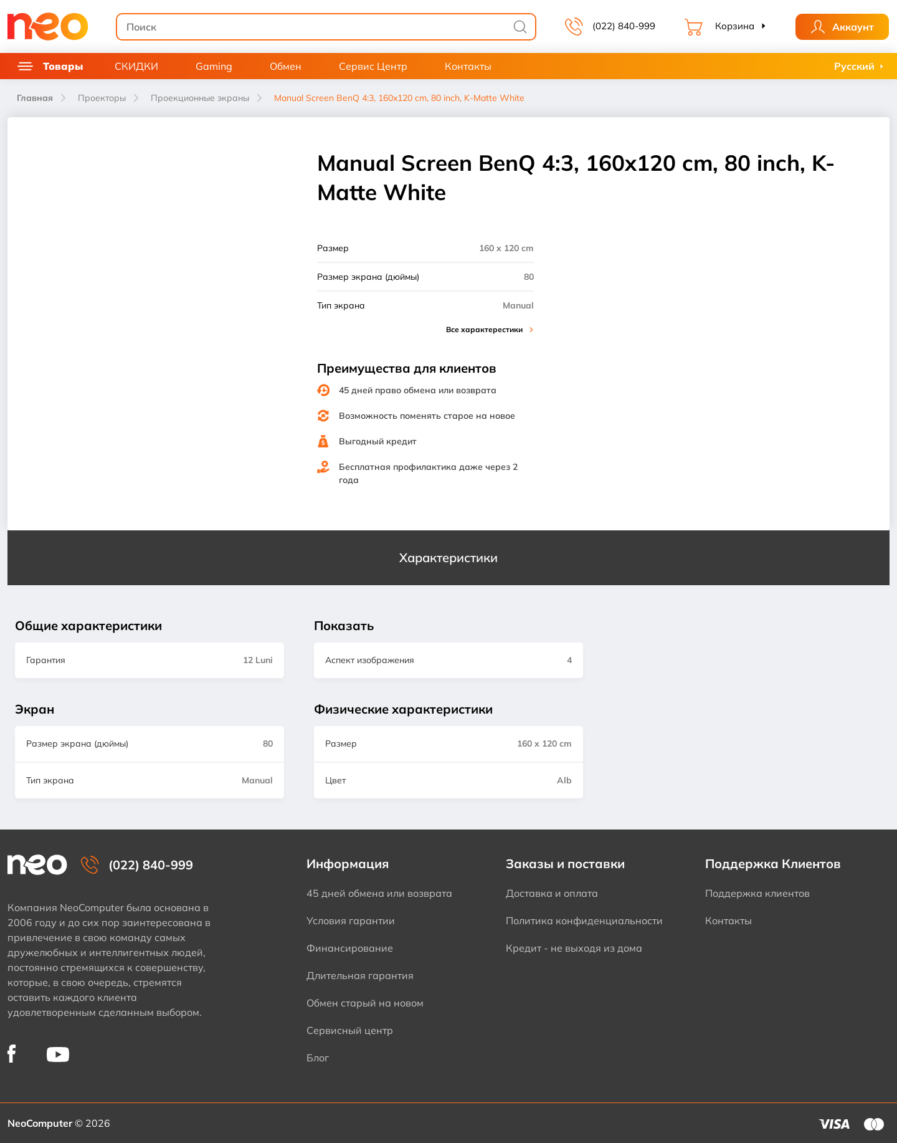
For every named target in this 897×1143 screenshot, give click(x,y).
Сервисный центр (349, 1030)
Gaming (214, 66)
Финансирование (349, 948)
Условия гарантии (350, 920)
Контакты (468, 66)
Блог (317, 1057)
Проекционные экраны (200, 97)
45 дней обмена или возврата (379, 893)
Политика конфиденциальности (584, 920)
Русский (854, 66)
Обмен (285, 66)
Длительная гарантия (360, 975)
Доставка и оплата (552, 893)
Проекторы (102, 97)
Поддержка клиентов (757, 893)
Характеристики (448, 557)
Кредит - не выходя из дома (574, 948)
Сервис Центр (373, 66)
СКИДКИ (136, 66)
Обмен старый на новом (365, 1003)
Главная (35, 97)
